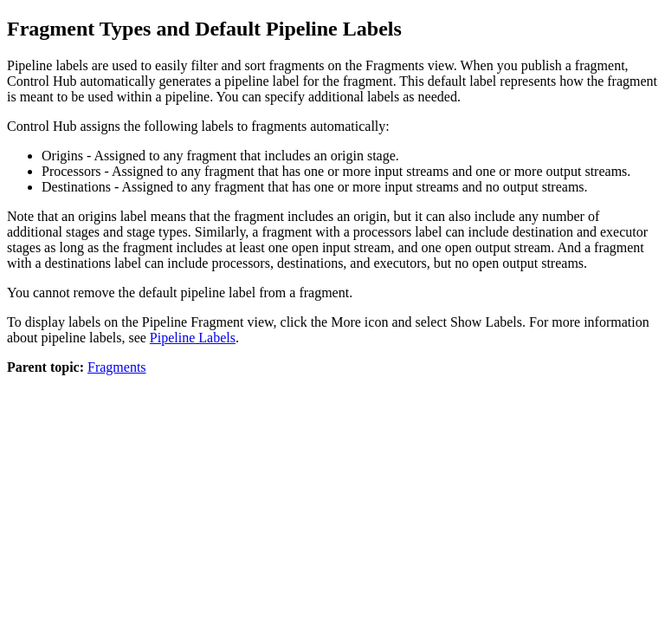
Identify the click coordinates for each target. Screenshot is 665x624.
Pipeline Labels (193, 337)
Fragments (116, 367)
